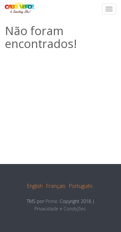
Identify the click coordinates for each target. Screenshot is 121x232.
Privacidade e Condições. (61, 209)
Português (81, 185)
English (35, 185)
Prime (51, 201)
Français (56, 185)
